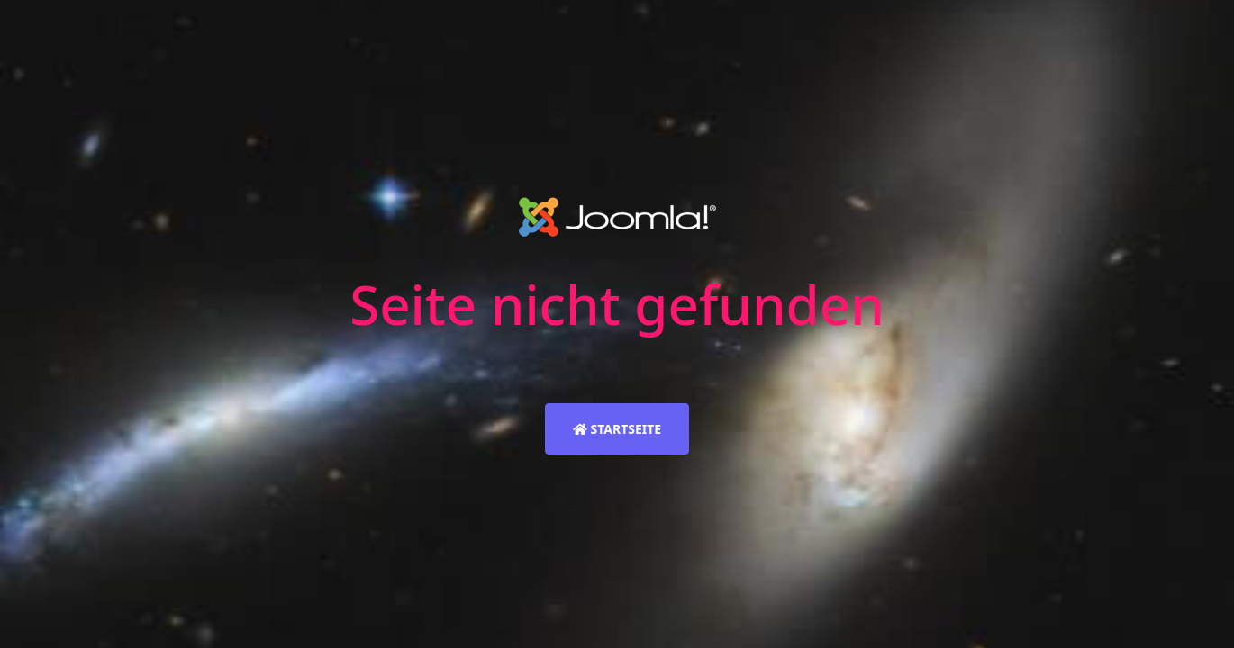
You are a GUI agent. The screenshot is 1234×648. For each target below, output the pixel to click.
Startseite (617, 428)
